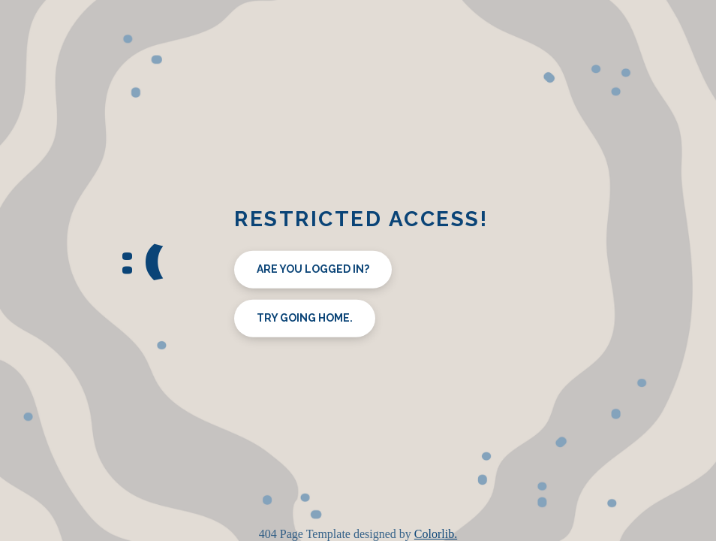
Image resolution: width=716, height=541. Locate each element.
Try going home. (305, 318)
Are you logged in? (313, 269)
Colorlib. (435, 533)
